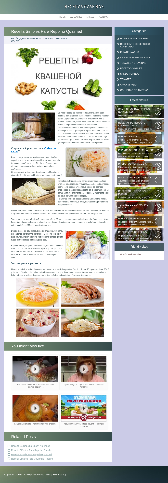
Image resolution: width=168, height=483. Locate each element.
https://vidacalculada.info (130, 254)
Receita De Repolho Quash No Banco (30, 446)
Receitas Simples (131, 68)
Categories (76, 17)
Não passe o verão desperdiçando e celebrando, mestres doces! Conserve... (136, 166)
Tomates (125, 79)
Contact (104, 17)
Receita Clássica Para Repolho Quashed (32, 450)
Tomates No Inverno (133, 63)
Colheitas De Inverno (134, 90)
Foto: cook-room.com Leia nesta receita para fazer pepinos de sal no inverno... (136, 153)
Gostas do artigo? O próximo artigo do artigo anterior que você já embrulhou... (136, 125)
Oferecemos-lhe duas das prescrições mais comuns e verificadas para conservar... (136, 112)
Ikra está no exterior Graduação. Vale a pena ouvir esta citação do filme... (136, 221)
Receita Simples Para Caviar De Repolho (32, 458)
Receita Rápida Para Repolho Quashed (31, 454)
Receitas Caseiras (84, 7)
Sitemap (91, 17)
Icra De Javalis (129, 52)
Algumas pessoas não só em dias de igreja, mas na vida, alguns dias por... (136, 180)
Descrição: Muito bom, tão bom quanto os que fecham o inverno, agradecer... (136, 207)
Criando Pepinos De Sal (135, 57)
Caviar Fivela (128, 84)
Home (62, 17)
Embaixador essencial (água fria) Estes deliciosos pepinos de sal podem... (136, 194)
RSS (48, 474)
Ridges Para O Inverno (134, 38)
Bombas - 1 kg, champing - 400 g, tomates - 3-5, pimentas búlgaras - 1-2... (136, 139)
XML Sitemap (59, 474)
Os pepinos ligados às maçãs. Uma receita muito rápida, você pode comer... (136, 235)
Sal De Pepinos (129, 73)
